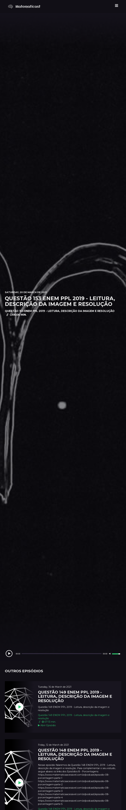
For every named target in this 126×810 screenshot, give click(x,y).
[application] (63, 653)
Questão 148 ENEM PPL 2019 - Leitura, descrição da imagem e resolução (75, 754)
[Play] (9, 653)
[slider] (62, 653)
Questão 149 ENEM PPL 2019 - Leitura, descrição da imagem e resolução (75, 696)
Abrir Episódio (47, 725)
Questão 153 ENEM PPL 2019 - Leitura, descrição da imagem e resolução (60, 301)
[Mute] (110, 653)
